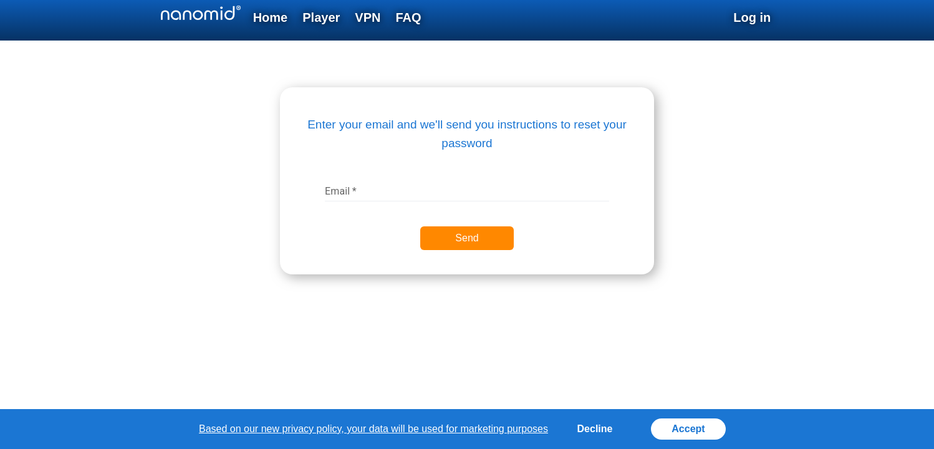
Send (466, 238)
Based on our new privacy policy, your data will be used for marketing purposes (373, 428)
